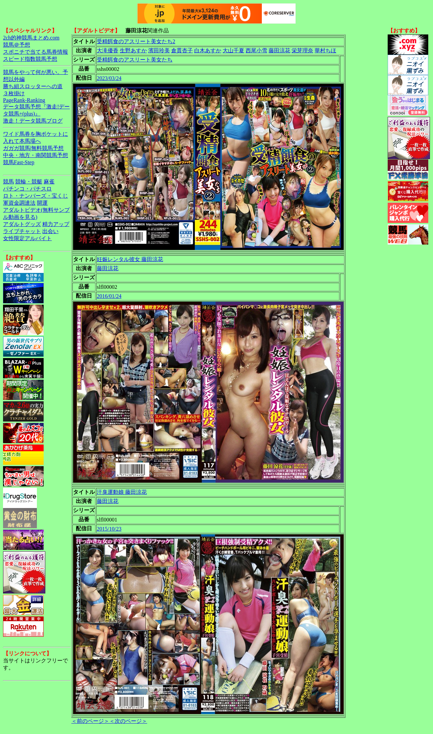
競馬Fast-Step (18, 162)
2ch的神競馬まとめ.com (31, 38)
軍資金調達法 (19, 203)
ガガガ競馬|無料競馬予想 (33, 148)
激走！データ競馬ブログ (33, 121)
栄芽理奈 (302, 50)
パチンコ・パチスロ (27, 189)
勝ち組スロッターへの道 (33, 86)
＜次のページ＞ (128, 721)
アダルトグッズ (22, 224)
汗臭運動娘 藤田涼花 (122, 492)
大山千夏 (233, 50)
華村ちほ (325, 50)
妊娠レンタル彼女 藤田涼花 (130, 259)
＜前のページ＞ (90, 721)
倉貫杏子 (182, 50)
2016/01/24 (109, 296)
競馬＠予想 (16, 45)
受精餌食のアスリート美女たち (135, 59)
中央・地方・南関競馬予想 (35, 155)
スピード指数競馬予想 (30, 59)
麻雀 (49, 181)
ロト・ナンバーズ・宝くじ (35, 196)
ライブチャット (22, 231)
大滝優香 (107, 50)
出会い (50, 231)
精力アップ (55, 224)
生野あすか (133, 50)
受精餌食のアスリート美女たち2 (136, 41)
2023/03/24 (109, 78)
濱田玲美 (159, 50)
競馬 (8, 181)
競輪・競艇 (28, 181)
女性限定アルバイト (27, 238)
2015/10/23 (109, 529)
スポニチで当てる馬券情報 (35, 52)
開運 (42, 203)
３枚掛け (14, 93)
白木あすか (207, 50)
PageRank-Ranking (24, 100)
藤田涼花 (279, 50)
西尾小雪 (256, 50)
